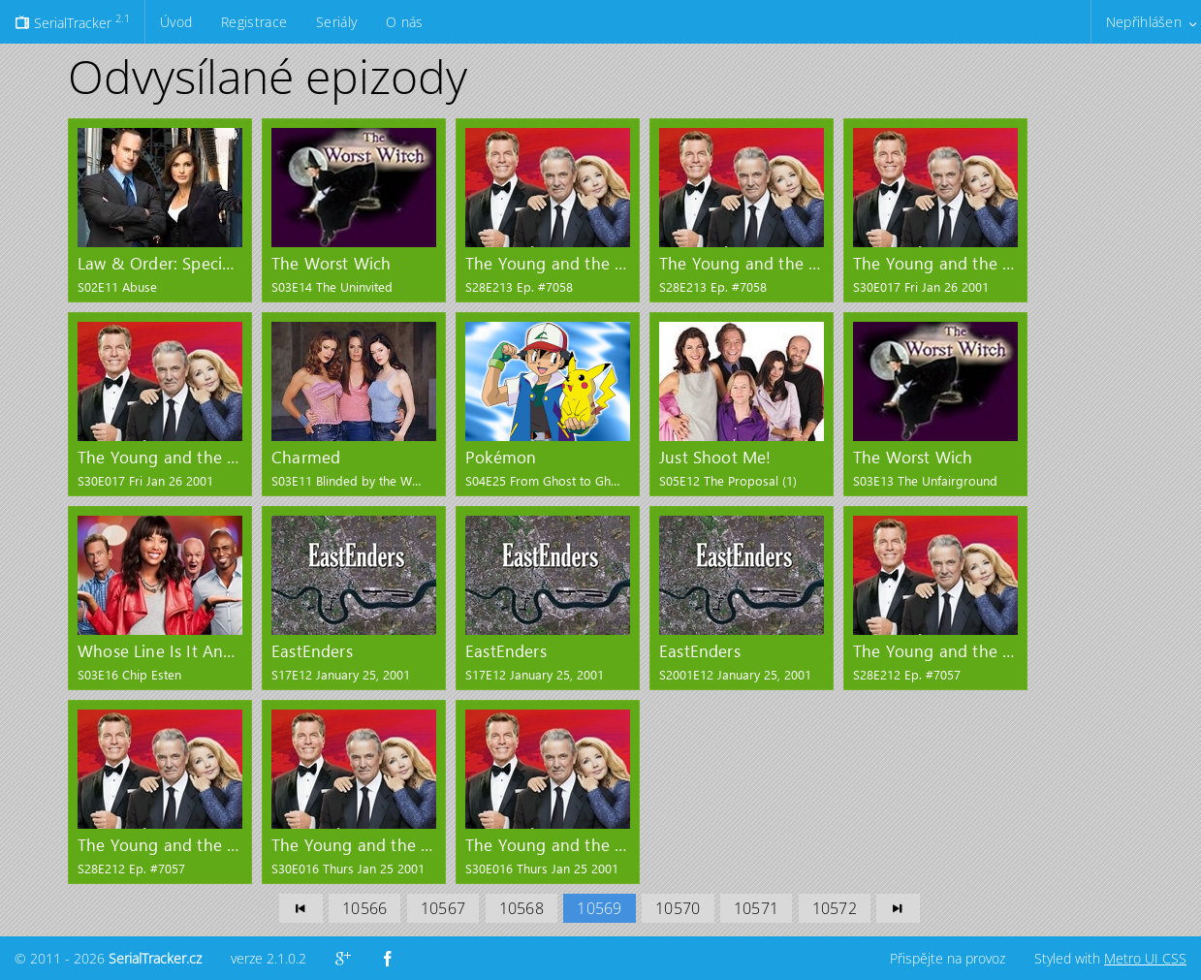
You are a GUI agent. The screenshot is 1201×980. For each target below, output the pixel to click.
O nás (404, 22)
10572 (834, 908)
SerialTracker (72, 21)
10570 (677, 908)
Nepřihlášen (1144, 22)
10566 (364, 908)
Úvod (176, 22)
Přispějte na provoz (947, 958)
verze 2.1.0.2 (268, 958)
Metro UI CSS (1145, 958)
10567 (443, 908)
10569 (599, 908)
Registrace (254, 22)
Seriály (336, 22)
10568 (521, 908)
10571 (756, 908)
